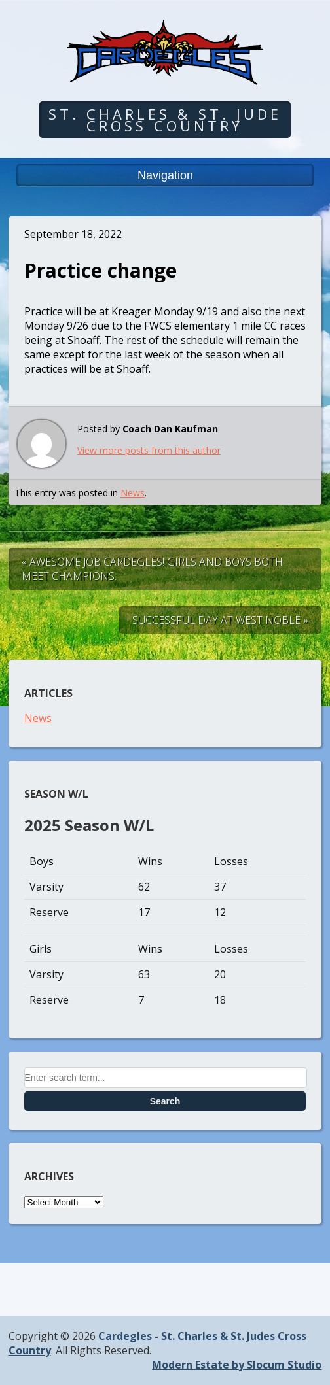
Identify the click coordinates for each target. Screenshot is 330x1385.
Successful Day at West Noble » (220, 620)
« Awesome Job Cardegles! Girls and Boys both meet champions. (152, 569)
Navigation (165, 175)
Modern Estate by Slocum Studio (236, 1365)
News (132, 493)
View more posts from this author (149, 450)
